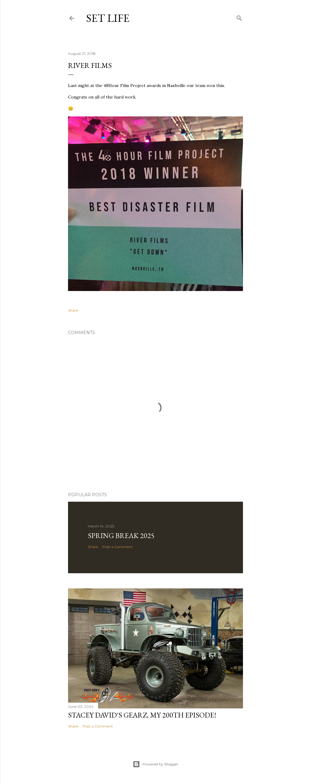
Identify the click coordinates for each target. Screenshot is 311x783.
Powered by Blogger (155, 764)
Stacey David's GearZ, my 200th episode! (142, 715)
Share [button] (73, 310)
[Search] (239, 17)
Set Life (107, 18)
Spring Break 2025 (121, 535)
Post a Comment (117, 546)
